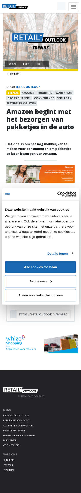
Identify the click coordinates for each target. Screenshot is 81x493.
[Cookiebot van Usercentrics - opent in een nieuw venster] (58, 194)
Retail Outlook (27, 87)
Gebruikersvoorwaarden (19, 435)
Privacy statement (14, 430)
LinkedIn (9, 460)
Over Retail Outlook (16, 415)
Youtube (9, 470)
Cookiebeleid (11, 445)
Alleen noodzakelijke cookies (40, 295)
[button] (51, 6)
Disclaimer (10, 440)
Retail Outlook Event (16, 420)
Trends (14, 74)
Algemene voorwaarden (18, 425)
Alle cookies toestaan (40, 267)
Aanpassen (41, 281)
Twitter (8, 465)
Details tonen (57, 253)
